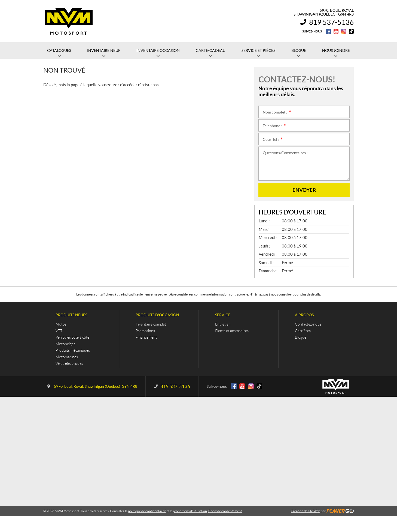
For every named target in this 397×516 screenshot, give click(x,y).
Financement (146, 337)
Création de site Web (305, 511)
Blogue (300, 337)
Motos (61, 324)
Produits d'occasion (157, 315)
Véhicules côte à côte (72, 337)
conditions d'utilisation (190, 511)
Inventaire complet (151, 324)
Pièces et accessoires (232, 331)
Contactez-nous (308, 324)
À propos (304, 315)
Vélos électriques (69, 363)
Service (222, 315)
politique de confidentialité (147, 511)
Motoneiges (65, 344)
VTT (59, 331)
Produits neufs (71, 315)
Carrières (303, 331)
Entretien (223, 324)
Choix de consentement (225, 511)
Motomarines (67, 357)
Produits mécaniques (73, 350)
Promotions (145, 331)
